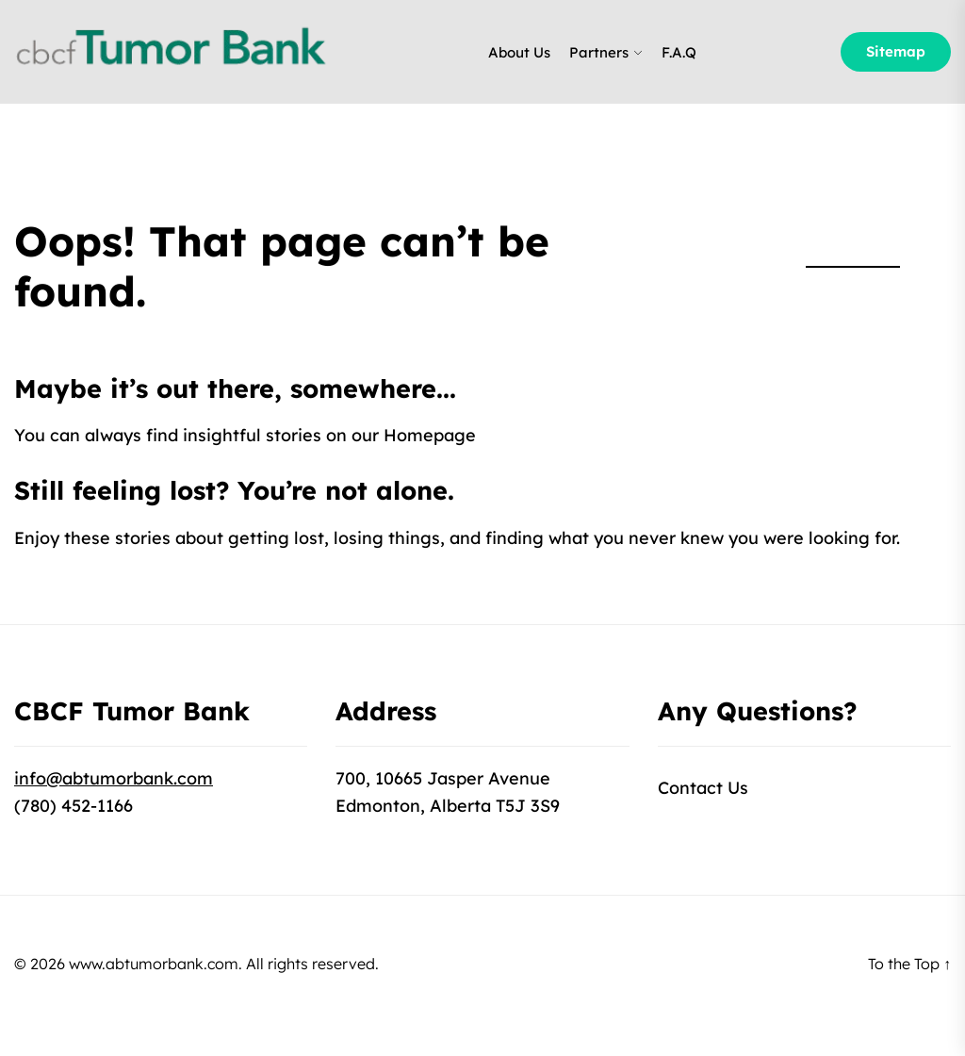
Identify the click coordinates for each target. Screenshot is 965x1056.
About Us (519, 52)
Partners (599, 52)
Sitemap (895, 51)
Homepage (430, 435)
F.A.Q (679, 52)
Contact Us (703, 788)
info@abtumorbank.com (113, 778)
